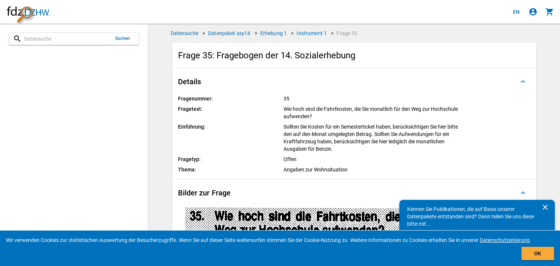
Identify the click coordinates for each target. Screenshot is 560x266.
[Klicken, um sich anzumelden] (533, 11)
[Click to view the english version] (516, 11)
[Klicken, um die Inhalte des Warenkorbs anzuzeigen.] (549, 11)
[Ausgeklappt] (523, 81)
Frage (346, 33)
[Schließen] (545, 207)
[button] (354, 81)
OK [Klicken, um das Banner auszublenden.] (537, 253)
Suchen (122, 38)
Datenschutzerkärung (505, 240)
